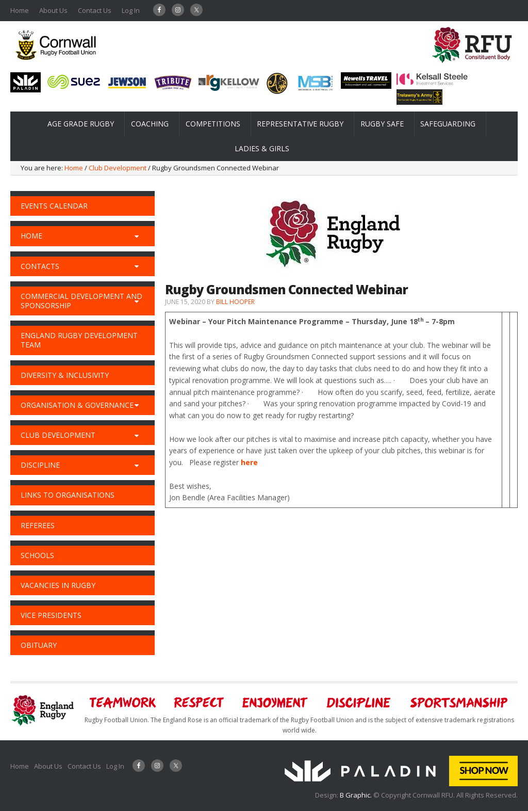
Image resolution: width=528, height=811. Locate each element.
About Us (53, 10)
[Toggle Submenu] (136, 236)
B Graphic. (356, 795)
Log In (131, 10)
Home (19, 10)
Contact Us (94, 10)
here (249, 462)
